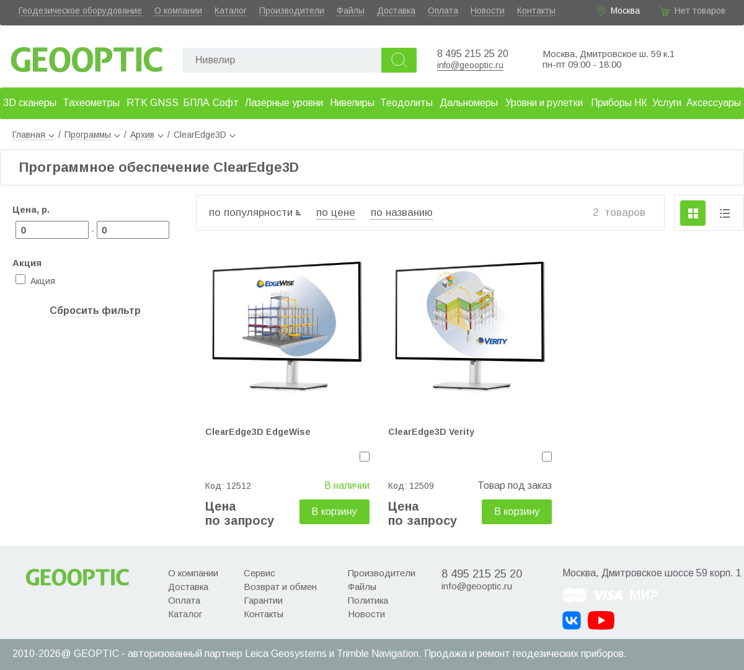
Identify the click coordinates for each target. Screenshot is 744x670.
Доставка (396, 11)
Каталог (231, 11)
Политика (368, 600)
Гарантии (263, 600)
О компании (178, 11)
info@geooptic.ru (470, 65)
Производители (291, 11)
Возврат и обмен (280, 586)
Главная (33, 135)
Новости (488, 11)
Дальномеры (469, 102)
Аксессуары (713, 102)
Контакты (536, 11)
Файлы (351, 11)
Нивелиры (352, 102)
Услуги (666, 102)
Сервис (259, 573)
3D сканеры (29, 102)
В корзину (334, 511)
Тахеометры (91, 102)
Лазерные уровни (284, 102)
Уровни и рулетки (544, 102)
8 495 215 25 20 (472, 53)
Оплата (443, 11)
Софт (226, 102)
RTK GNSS (152, 102)
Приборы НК (619, 102)
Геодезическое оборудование (80, 11)
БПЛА (196, 102)
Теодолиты (406, 102)
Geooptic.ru (86, 56)
